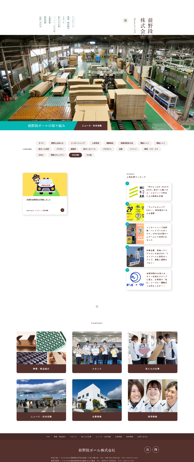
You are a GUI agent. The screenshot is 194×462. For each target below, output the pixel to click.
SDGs (41, 155)
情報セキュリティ (58, 155)
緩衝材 (73, 149)
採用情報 (129, 437)
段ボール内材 (44, 149)
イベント (133, 149)
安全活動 (75, 155)
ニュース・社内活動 (103, 437)
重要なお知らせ (57, 143)
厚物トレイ (160, 143)
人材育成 (95, 143)
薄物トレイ (144, 143)
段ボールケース (89, 149)
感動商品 (109, 143)
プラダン (59, 149)
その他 (89, 155)
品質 (120, 149)
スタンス (73, 437)
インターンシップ (78, 143)
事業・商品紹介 (60, 437)
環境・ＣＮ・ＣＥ (151, 149)
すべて (41, 143)
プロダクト (107, 149)
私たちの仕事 (86, 437)
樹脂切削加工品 (127, 143)
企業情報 (118, 437)
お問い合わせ (143, 437)
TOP (48, 437)
